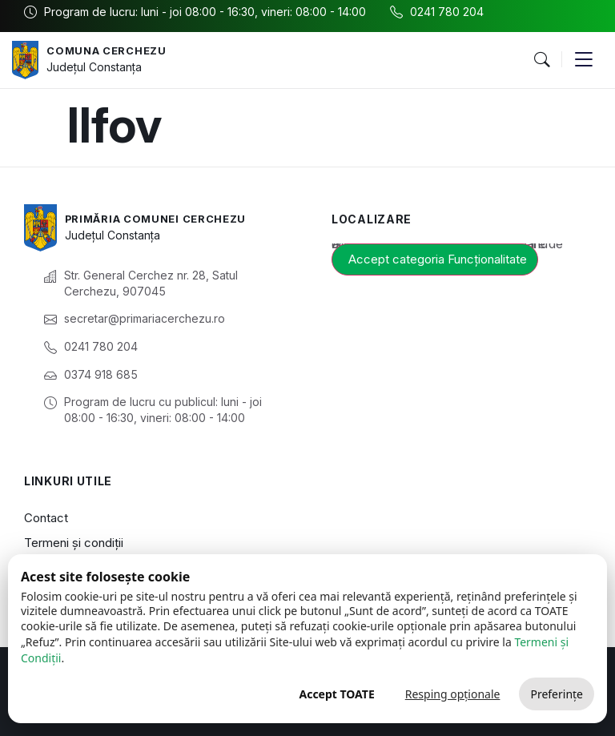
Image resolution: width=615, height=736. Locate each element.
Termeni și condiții (73, 542)
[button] (541, 60)
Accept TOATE (336, 694)
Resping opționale (452, 694)
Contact (46, 517)
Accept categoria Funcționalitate (437, 259)
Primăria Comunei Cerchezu (164, 218)
